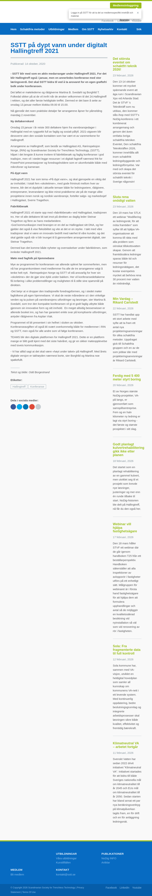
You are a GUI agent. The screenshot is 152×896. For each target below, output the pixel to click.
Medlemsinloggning (126, 5)
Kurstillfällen (63, 862)
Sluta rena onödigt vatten (124, 198)
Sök (138, 29)
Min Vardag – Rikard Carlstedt (125, 300)
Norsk (136, 20)
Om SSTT (88, 29)
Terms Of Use (29, 892)
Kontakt (122, 29)
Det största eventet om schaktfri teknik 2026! (125, 64)
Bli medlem (17, 874)
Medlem (73, 29)
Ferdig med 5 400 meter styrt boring (127, 377)
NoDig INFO (108, 858)
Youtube (136, 887)
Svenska (124, 20)
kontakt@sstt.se (65, 874)
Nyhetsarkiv (105, 29)
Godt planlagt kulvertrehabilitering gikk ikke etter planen (128, 449)
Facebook (108, 20)
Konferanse (37, 386)
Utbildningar (56, 29)
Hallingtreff (19, 386)
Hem (14, 29)
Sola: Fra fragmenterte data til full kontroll (127, 649)
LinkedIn (124, 887)
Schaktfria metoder (32, 29)
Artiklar (105, 862)
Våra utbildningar (66, 858)
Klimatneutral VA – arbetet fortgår (126, 745)
